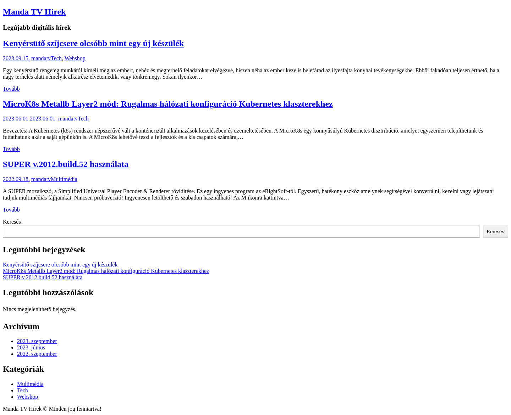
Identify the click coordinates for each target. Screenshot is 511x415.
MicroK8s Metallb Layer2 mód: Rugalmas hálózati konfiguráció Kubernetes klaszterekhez (168, 103)
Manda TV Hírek (34, 11)
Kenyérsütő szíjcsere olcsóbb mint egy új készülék (93, 43)
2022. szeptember (37, 354)
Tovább (11, 89)
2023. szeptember (37, 341)
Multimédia (64, 179)
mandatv (41, 58)
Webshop (75, 58)
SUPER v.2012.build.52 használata (65, 164)
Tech (56, 58)
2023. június (31, 347)
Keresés (12, 222)
